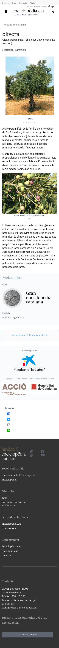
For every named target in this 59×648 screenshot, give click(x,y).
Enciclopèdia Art (11, 523)
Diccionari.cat (40, 7)
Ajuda (32, 3)
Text (4, 497)
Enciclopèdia (9, 479)
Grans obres (9, 528)
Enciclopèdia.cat (11, 546)
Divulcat (29, 7)
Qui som (5, 3)
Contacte (23, 3)
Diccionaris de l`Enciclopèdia (18, 475)
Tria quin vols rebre (27, 634)
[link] (29, 335)
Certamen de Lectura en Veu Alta (14, 504)
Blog (14, 3)
